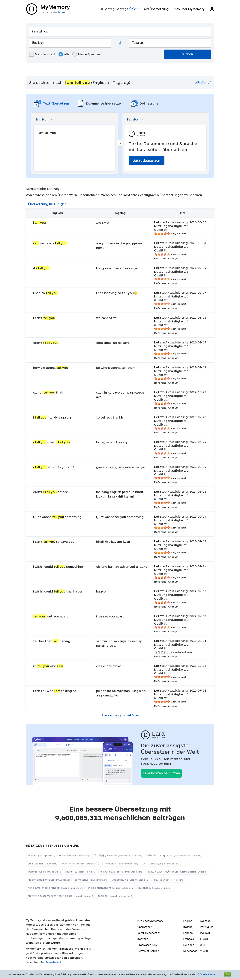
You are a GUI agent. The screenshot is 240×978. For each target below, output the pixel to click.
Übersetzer (144, 926)
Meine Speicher (86, 54)
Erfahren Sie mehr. (207, 974)
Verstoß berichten (148, 932)
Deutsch (188, 944)
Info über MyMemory (189, 9)
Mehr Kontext (42, 54)
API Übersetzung (156, 9)
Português (206, 926)
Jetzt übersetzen (146, 160)
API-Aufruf (203, 82)
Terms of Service (148, 950)
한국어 (204, 950)
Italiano (188, 926)
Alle (63, 54)
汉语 (202, 944)
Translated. (53, 962)
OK (227, 974)
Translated (147, 944)
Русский (205, 932)
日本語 (204, 938)
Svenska (205, 920)
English (187, 920)
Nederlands (190, 950)
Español (188, 932)
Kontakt (142, 938)
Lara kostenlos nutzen (161, 773)
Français (188, 938)
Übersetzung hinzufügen (47, 204)
